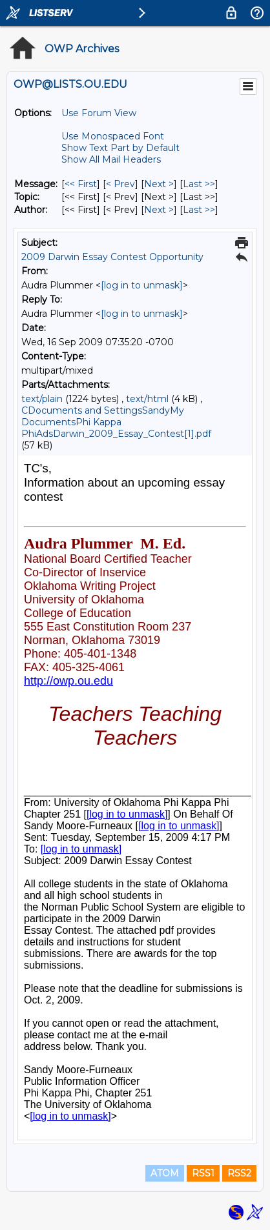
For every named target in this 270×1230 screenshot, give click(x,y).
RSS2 (239, 1173)
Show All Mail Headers (111, 159)
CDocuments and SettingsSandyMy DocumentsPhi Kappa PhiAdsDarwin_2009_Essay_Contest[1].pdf (116, 422)
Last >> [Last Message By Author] (199, 210)
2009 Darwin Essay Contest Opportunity (112, 257)
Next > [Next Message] (159, 184)
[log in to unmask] (142, 285)
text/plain (42, 399)
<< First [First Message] (81, 184)
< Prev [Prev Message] (120, 184)
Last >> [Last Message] (199, 184)
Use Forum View (98, 113)
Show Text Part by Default (120, 148)
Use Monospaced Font (112, 136)
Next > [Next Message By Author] (159, 210)
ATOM (165, 1173)
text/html (147, 399)
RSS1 (203, 1173)
